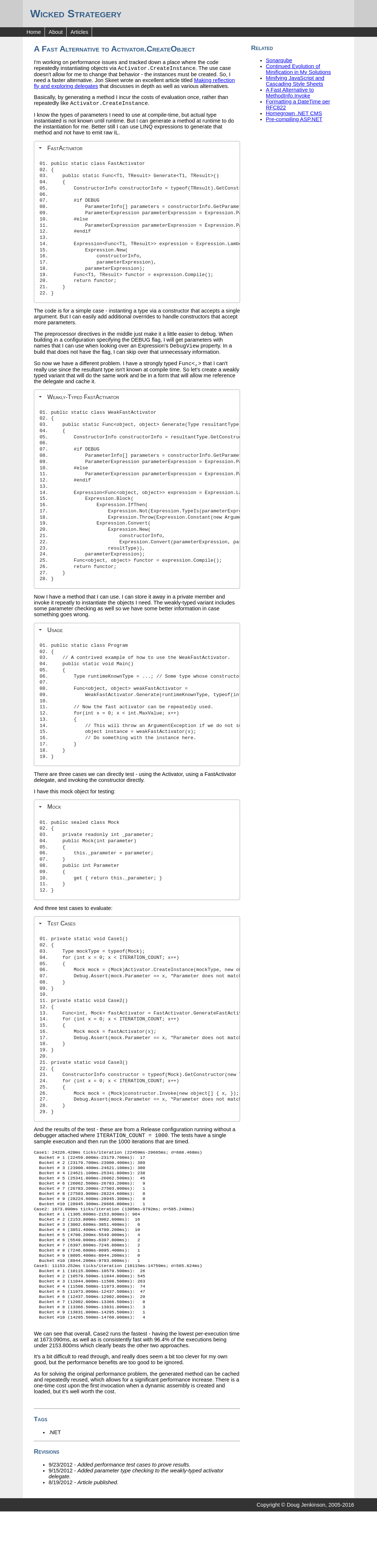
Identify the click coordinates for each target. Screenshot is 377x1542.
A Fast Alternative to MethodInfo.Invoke (290, 93)
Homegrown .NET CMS (294, 113)
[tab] (137, 150)
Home (34, 32)
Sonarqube (279, 60)
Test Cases (61, 927)
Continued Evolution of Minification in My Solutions (298, 69)
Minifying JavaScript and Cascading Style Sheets (295, 81)
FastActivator (64, 150)
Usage (55, 634)
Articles (79, 32)
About (56, 32)
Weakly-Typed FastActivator (83, 401)
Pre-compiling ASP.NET (294, 119)
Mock (54, 811)
